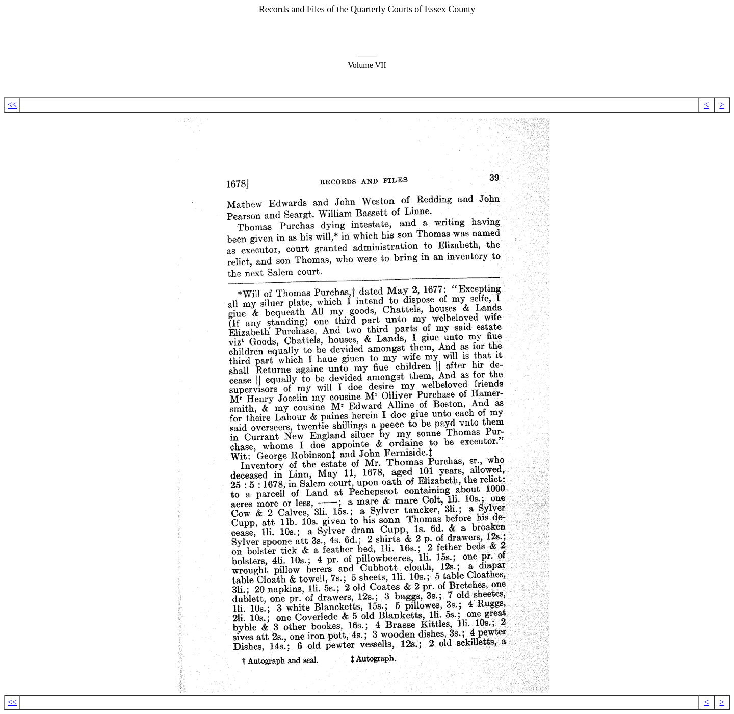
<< (12, 104)
